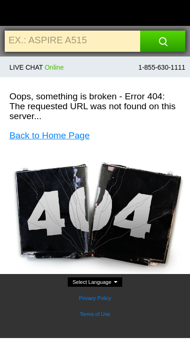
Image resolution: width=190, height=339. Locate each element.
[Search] (162, 41)
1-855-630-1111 (161, 67)
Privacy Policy (95, 298)
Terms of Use (95, 314)
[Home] (17, 13)
